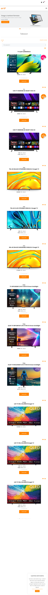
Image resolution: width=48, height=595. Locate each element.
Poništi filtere (43, 20)
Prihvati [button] (37, 591)
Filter (2, 21)
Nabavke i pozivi (24, 593)
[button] (43, 2)
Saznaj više (24, 61)
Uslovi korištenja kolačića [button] (37, 589)
